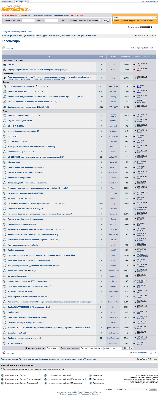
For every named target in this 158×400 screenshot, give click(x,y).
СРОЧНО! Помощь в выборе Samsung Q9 (26, 322)
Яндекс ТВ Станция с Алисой (20, 121)
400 (56, 203)
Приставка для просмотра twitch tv (23, 245)
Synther (113, 121)
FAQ (67, 15)
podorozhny (113, 333)
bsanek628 (113, 317)
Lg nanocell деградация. (18, 276)
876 (35, 91)
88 (79, 97)
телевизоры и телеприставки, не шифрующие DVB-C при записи (36, 229)
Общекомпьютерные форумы (34, 35)
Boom (139, 303)
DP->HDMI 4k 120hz (16, 126)
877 (38, 91)
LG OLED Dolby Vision (17, 141)
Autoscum (113, 229)
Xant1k (113, 152)
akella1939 (113, 281)
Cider (138, 292)
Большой (113, 240)
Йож (138, 97)
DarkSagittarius (113, 338)
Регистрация (37, 15)
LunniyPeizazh (141, 209)
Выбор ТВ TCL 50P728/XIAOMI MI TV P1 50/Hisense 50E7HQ (33, 235)
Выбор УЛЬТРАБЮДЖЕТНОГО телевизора (26, 307)
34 (47, 86)
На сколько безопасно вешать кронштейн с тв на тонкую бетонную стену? (40, 214)
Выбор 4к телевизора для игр (21, 338)
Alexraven (113, 141)
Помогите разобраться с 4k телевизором (25, 219)
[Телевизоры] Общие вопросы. (21, 86)
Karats (139, 87)
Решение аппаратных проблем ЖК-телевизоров (28, 102)
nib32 (113, 245)
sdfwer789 (113, 157)
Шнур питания (14, 162)
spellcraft (139, 121)
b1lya (138, 334)
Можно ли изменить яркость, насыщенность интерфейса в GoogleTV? (38, 188)
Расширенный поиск (145, 20)
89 (82, 97)
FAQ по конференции (150, 2)
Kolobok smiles (86, 394)
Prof (138, 287)
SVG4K (139, 220)
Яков (138, 308)
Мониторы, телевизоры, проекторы (67, 35)
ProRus (113, 102)
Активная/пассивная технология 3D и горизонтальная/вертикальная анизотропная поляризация (49, 302)
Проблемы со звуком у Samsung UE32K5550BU (28, 317)
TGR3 (139, 204)
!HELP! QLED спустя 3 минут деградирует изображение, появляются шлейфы (41, 255)
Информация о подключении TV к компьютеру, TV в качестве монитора (38, 97)
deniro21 (113, 266)
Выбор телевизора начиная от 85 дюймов (26, 167)
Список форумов (10, 35)
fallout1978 (113, 183)
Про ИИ (11, 64)
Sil (113, 307)
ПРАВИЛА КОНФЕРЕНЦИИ (13, 15)
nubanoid (113, 214)
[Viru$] (113, 97)
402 (63, 203)
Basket (139, 328)
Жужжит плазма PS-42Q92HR (20, 291)
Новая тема (10, 48)
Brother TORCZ (141, 102)
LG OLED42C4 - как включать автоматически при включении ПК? (36, 157)
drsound (113, 260)
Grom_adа (113, 343)
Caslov (113, 219)
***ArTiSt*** (113, 107)
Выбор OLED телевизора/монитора (34, 203)
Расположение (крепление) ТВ (21, 152)
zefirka (139, 251)
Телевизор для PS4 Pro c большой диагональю (28, 183)
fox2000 (113, 91)
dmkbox (113, 276)
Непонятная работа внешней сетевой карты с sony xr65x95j (33, 240)
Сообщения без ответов (10, 32)
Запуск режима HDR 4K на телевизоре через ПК (28, 286)
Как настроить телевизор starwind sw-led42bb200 (29, 297)
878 (42, 91)
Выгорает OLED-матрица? (19, 115)
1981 (138, 108)
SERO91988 (141, 323)
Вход (28, 15)
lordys (113, 322)
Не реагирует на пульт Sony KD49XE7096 (25, 193)
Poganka (113, 193)
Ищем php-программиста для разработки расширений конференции (37, 70)
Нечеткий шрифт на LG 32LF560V (22, 224)
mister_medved (141, 246)
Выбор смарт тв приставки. (20, 178)
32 (42, 86)
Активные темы (26, 32)
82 (48, 107)
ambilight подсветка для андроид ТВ (23, 131)
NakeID (113, 297)
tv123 (113, 312)
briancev (139, 272)
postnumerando (113, 328)
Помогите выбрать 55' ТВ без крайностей (26, 172)
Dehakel (113, 286)
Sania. (139, 297)
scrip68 (113, 250)
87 (76, 97)
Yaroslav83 (113, 136)
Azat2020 (113, 147)
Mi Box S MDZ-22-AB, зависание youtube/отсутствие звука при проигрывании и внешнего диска (49, 328)
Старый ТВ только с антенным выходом (25, 209)
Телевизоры (92, 35)
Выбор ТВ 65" (14, 312)
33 (44, 86)
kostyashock (113, 291)
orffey (138, 153)
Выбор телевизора (16, 250)
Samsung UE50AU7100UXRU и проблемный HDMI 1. (30, 260)
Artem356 (113, 167)
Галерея (59, 15)
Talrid (113, 188)
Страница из (142, 48)
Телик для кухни (15, 343)
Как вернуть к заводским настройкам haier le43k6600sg (31, 147)
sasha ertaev (140, 184)
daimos (139, 147)
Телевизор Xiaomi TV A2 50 (19, 198)
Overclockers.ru (7, 2)
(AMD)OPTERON (142, 256)
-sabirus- (139, 116)
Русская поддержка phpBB (70, 394)
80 (43, 107)
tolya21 (139, 178)
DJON (139, 225)
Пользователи (49, 15)
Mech (113, 70)
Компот (113, 198)
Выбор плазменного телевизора (22, 107)
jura (113, 255)
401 (60, 203)
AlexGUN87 (113, 235)
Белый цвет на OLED (17, 333)
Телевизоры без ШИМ (17, 271)
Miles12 (113, 224)
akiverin (139, 194)
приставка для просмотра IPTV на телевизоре (27, 281)
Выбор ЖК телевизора (17, 91)
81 (45, 107)
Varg (113, 64)
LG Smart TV (13, 136)
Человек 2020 (113, 271)
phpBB (74, 392)
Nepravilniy (113, 162)
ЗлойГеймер (141, 266)
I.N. (113, 78)
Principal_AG (113, 302)
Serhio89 (113, 209)
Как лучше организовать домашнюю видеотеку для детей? (33, 266)
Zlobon (113, 178)
